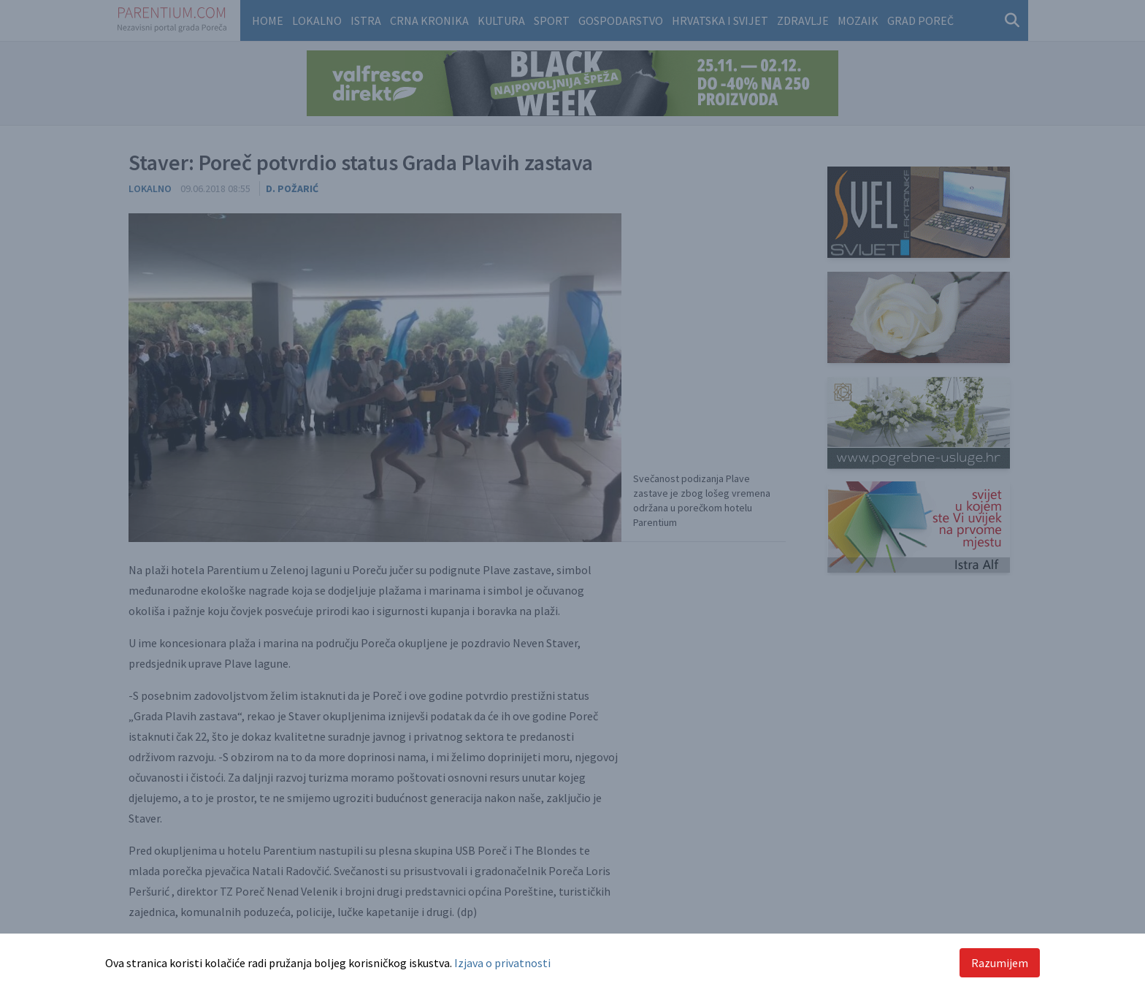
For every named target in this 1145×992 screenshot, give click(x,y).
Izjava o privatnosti (502, 962)
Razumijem (999, 962)
